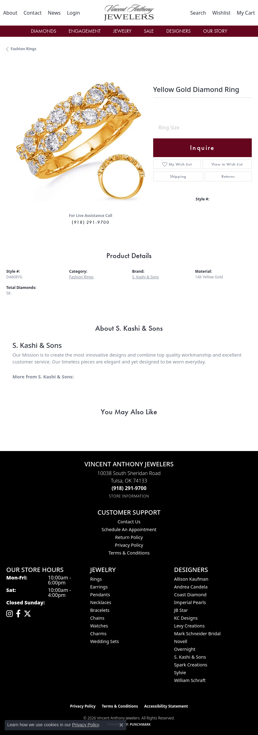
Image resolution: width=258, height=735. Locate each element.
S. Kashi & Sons (145, 277)
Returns (228, 176)
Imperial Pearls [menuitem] (190, 602)
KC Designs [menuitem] (185, 618)
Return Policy (129, 537)
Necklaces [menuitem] (100, 602)
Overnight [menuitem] (184, 649)
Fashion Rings (23, 48)
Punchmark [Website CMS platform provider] (140, 724)
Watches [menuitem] (99, 626)
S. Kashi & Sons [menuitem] (190, 657)
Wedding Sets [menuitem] (104, 641)
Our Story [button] (215, 31)
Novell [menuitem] (180, 641)
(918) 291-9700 (90, 222)
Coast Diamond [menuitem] (190, 595)
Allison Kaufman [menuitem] (191, 579)
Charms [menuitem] (98, 634)
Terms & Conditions (128, 553)
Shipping (178, 176)
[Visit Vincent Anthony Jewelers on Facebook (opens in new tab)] (18, 613)
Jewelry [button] (122, 31)
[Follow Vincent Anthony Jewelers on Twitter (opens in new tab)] (27, 613)
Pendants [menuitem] (100, 595)
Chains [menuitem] (97, 618)
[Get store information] (129, 496)
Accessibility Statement (166, 706)
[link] (10, 12)
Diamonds (43, 31)
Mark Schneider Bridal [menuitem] (197, 634)
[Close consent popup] (121, 725)
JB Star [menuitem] (181, 610)
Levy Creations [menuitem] (189, 626)
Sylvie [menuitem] (180, 672)
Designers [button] (178, 31)
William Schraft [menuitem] (190, 680)
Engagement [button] (85, 31)
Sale (149, 31)
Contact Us (129, 522)
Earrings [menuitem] (99, 587)
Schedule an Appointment (128, 529)
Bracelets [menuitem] (100, 610)
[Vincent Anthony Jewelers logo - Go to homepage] (129, 13)
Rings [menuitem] (96, 579)
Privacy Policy (129, 545)
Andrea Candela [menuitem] (190, 587)
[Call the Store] (129, 488)
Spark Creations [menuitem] (190, 665)
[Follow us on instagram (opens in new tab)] (9, 613)
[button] (73, 12)
